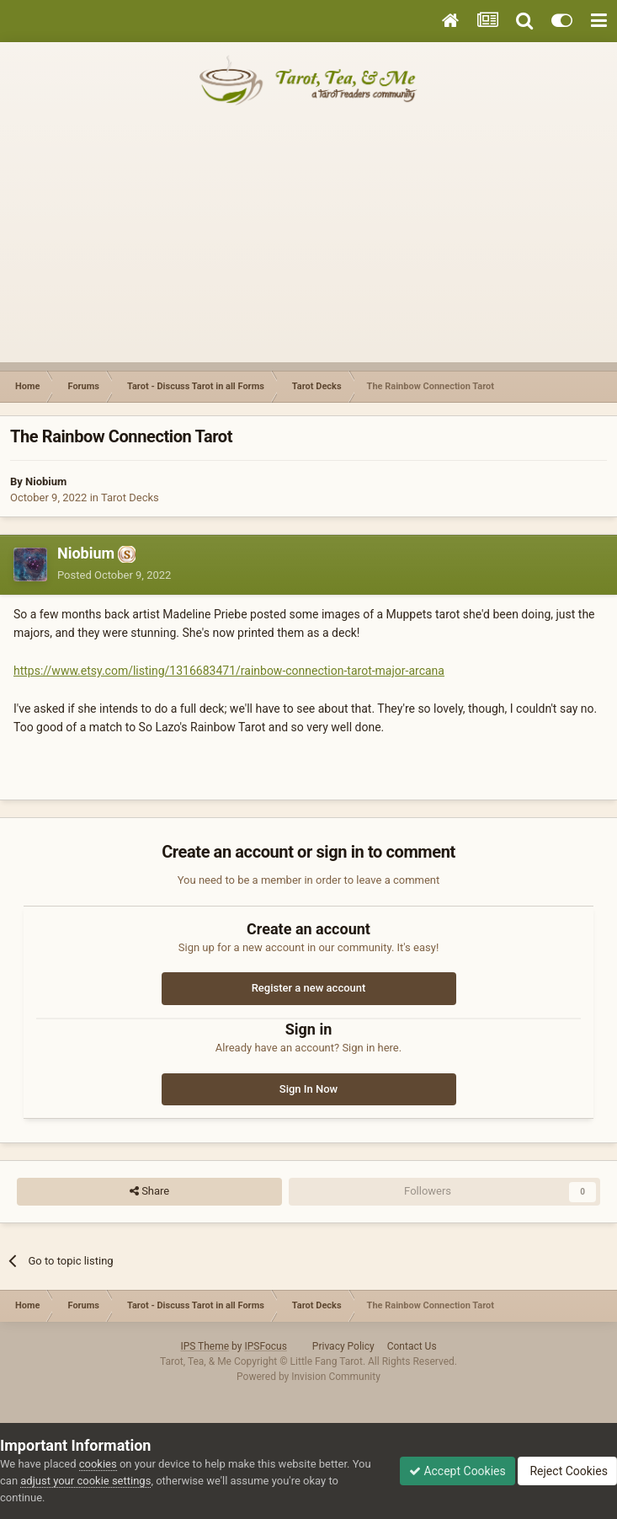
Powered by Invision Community (308, 1377)
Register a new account (309, 987)
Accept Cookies (457, 1471)
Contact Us (412, 1346)
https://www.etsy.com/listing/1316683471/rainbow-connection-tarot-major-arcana (228, 670)
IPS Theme (204, 1346)
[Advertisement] (308, 244)
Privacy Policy (343, 1346)
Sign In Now (308, 1089)
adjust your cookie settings (85, 1480)
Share (149, 1191)
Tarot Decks (130, 497)
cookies (98, 1463)
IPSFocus (265, 1346)
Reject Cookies (567, 1471)
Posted (114, 575)
